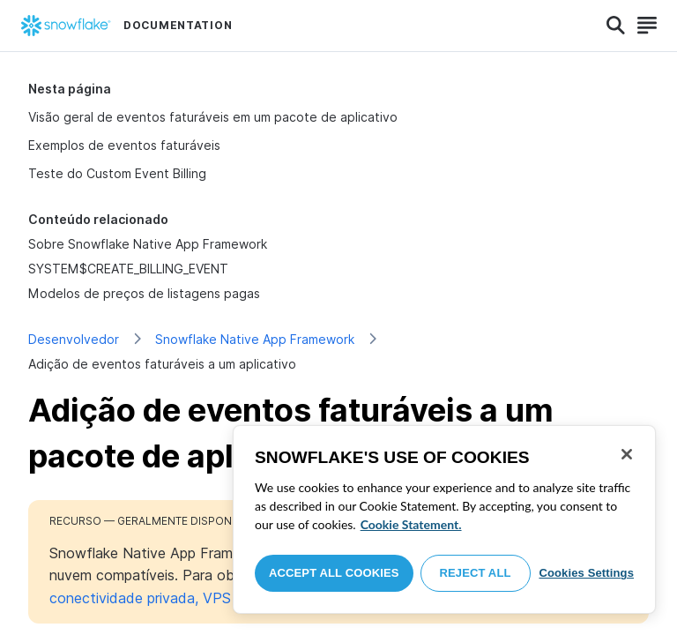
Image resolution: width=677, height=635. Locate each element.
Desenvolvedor (73, 339)
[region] (444, 519)
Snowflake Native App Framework (254, 339)
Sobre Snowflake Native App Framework (147, 243)
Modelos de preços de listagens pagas (144, 293)
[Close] (626, 454)
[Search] (615, 25)
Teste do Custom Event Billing (117, 173)
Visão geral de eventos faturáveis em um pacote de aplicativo (213, 116)
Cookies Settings (586, 572)
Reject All (475, 572)
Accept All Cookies (334, 572)
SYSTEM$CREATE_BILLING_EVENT (128, 268)
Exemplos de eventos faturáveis (124, 145)
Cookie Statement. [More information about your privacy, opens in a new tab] (411, 524)
